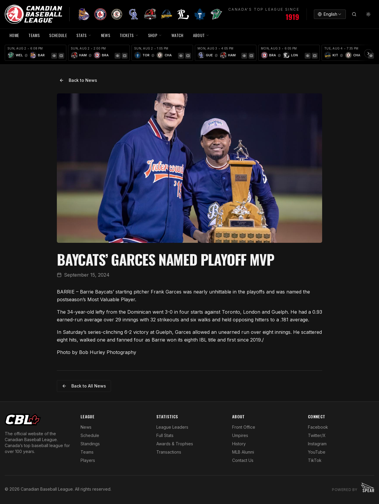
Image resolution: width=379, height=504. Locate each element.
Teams (87, 451)
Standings (90, 443)
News (86, 427)
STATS (83, 35)
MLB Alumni (243, 451)
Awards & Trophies (174, 443)
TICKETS (129, 35)
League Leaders (172, 427)
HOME (14, 35)
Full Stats (165, 435)
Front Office (243, 427)
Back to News (78, 80)
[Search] (354, 14)
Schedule (90, 435)
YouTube (316, 451)
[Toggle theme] (368, 14)
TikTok (315, 460)
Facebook (318, 427)
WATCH (177, 35)
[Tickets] (61, 56)
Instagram (317, 443)
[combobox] (330, 14)
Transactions (168, 451)
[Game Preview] (54, 56)
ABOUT (201, 35)
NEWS (105, 35)
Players (88, 460)
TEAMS (34, 35)
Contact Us (242, 460)
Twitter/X (317, 435)
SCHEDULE (58, 35)
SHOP (155, 35)
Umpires (240, 435)
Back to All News (84, 385)
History (239, 443)
